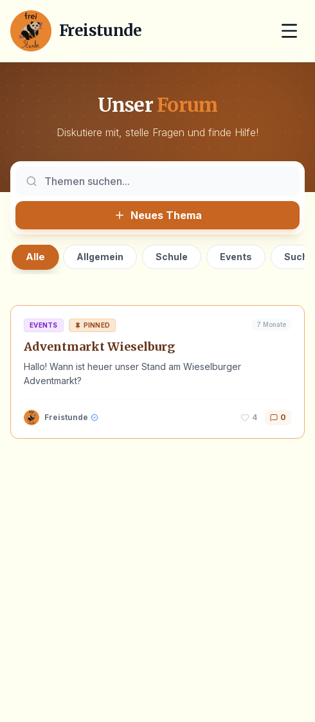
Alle (35, 257)
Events (236, 256)
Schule (172, 256)
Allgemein (99, 256)
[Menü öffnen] (289, 30)
